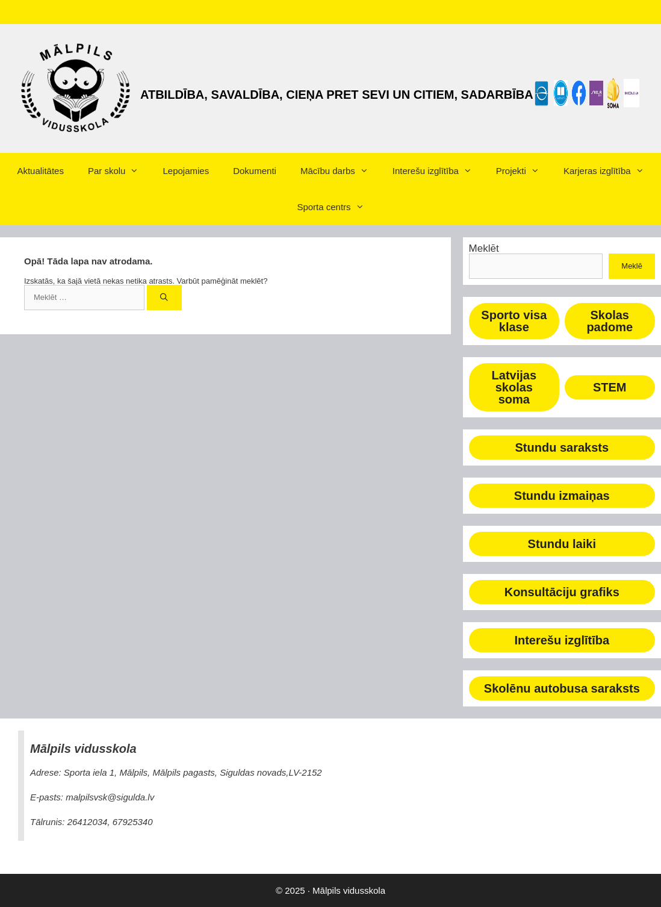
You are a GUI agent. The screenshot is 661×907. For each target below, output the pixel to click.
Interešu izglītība (438, 171)
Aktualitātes (40, 171)
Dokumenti (254, 171)
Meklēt (484, 248)
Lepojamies (186, 171)
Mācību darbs (340, 171)
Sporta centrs (336, 207)
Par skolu (119, 171)
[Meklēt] (164, 297)
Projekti (523, 171)
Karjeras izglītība (609, 171)
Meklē (631, 265)
